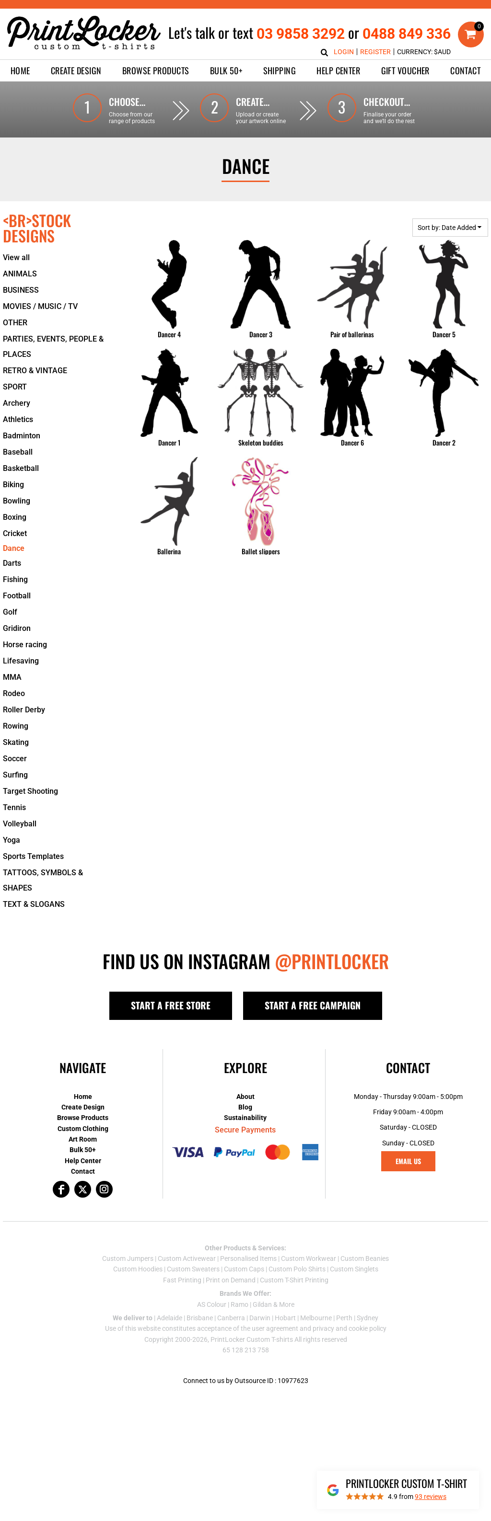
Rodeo (14, 693)
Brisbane (200, 1318)
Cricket (15, 533)
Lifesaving (21, 660)
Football (17, 595)
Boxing (14, 517)
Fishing (15, 579)
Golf (10, 612)
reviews (430, 1496)
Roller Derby (24, 709)
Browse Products (82, 1117)
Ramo (239, 1304)
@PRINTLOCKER (332, 961)
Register (375, 52)
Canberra (231, 1318)
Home (83, 1096)
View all (16, 257)
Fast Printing (182, 1280)
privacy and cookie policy (349, 1328)
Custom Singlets (354, 1269)
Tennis (14, 807)
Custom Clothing (83, 1128)
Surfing (15, 774)
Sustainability (245, 1117)
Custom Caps (244, 1269)
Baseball (18, 452)
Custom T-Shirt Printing (294, 1280)
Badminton (21, 435)
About (245, 1096)
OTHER (15, 322)
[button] (76, 70)
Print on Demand (231, 1280)
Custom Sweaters (193, 1269)
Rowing (15, 726)
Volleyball (19, 823)
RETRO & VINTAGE (35, 370)
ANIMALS (20, 273)
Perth (344, 1318)
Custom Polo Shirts (297, 1269)
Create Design (83, 1107)
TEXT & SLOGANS (34, 904)
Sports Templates (33, 856)
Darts (12, 563)
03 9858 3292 (301, 33)
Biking (13, 484)
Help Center (83, 1161)
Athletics (18, 419)
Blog (245, 1107)
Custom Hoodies (138, 1269)
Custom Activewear (187, 1258)
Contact (83, 1171)
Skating (16, 742)
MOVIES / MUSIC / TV (40, 306)
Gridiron (17, 628)
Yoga (11, 840)
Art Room (83, 1139)
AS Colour (211, 1304)
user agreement (275, 1328)
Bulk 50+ (83, 1150)
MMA (12, 677)
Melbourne (316, 1318)
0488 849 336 (406, 33)
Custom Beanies (364, 1258)
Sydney (367, 1318)
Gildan (262, 1304)
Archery (16, 403)
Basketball (21, 468)
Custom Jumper (126, 1258)
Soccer (15, 758)
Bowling (16, 500)
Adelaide (169, 1318)
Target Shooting (30, 791)
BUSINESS (21, 290)
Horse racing (25, 644)
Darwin (259, 1318)
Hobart (285, 1318)
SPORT (15, 386)
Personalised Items (248, 1258)
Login (344, 52)
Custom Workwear (308, 1258)
